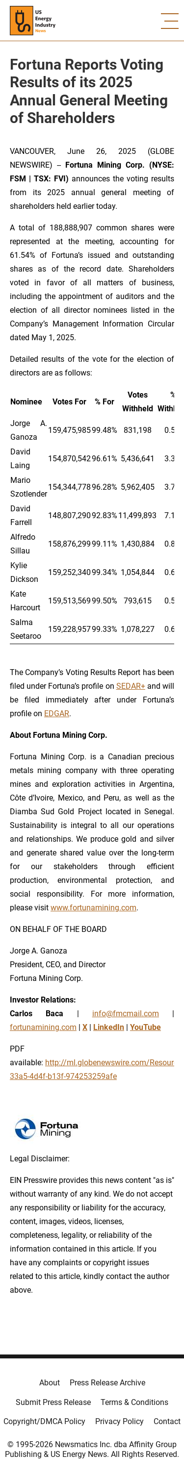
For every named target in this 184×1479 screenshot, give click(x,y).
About (49, 1382)
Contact (167, 1421)
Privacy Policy (119, 1421)
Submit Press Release (53, 1402)
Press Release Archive (107, 1382)
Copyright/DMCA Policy (44, 1421)
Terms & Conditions (134, 1402)
